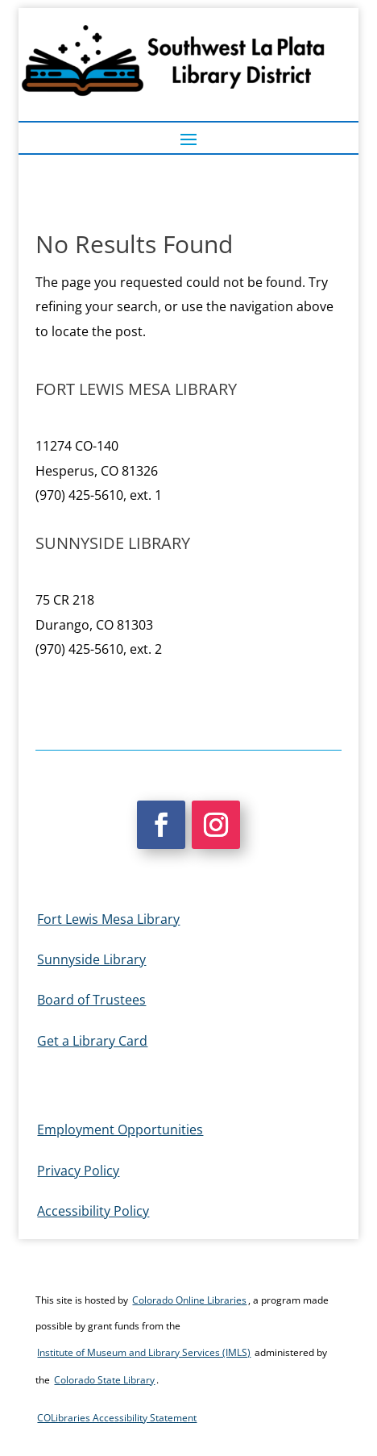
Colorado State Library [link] (104, 1380)
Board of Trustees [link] (91, 1000)
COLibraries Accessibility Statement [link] (117, 1418)
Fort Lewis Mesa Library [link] (108, 919)
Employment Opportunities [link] (120, 1129)
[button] (188, 139)
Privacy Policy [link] (78, 1170)
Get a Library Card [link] (92, 1041)
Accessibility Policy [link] (93, 1211)
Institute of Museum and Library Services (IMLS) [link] (144, 1352)
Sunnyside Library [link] (91, 959)
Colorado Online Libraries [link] (189, 1300)
